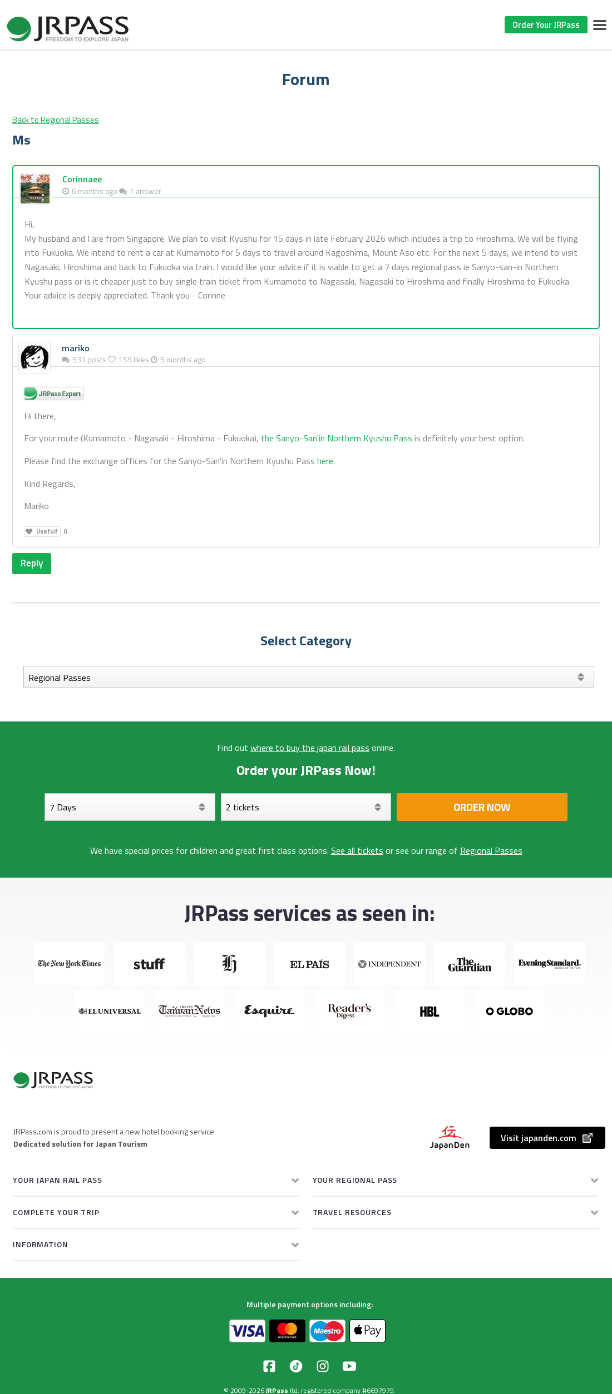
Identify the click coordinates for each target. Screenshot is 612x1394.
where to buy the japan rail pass (309, 748)
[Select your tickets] (306, 808)
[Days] (130, 808)
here (325, 460)
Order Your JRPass (546, 24)
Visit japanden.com (547, 1138)
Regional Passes (491, 851)
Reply (33, 563)
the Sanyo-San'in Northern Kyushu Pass (336, 438)
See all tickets (357, 851)
